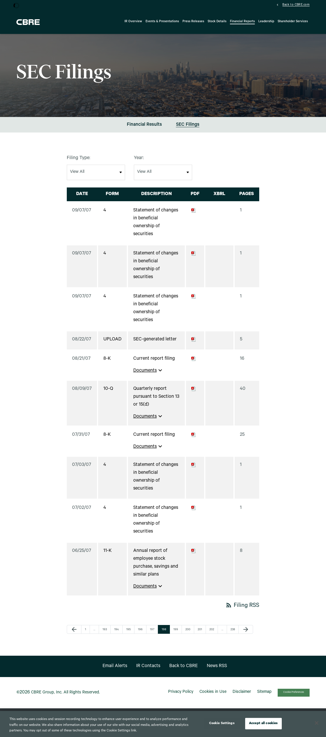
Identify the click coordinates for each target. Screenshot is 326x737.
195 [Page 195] (129, 634)
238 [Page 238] (233, 634)
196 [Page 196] (141, 634)
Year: (139, 162)
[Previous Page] (74, 633)
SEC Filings (187, 128)
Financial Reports (242, 21)
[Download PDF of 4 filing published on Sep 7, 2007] (193, 214)
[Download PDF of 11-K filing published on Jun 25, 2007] (193, 554)
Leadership (266, 21)
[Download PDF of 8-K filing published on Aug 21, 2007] (193, 362)
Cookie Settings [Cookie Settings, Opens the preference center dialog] (222, 723)
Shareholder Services (293, 21)
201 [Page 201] (200, 634)
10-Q (108, 392)
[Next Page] (245, 633)
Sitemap (264, 696)
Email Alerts (115, 669)
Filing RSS (242, 610)
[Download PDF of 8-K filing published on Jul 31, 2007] (193, 438)
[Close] (316, 723)
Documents (148, 374)
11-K (107, 554)
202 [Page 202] (212, 634)
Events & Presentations (162, 21)
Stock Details (217, 21)
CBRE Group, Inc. (46, 696)
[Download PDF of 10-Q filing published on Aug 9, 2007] (193, 392)
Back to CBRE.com (296, 5)
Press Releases (193, 21)
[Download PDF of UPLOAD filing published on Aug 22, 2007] (193, 343)
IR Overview (133, 21)
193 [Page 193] (105, 634)
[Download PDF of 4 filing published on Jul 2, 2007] (193, 511)
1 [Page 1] (87, 634)
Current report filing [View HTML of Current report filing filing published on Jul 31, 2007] (154, 438)
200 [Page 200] (188, 634)
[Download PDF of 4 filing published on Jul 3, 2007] (193, 468)
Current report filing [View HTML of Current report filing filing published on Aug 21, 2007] (154, 362)
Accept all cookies (263, 723)
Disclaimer (242, 696)
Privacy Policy (180, 696)
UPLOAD (112, 343)
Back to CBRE (183, 669)
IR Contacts (148, 669)
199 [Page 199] (176, 634)
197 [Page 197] (153, 634)
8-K (107, 362)
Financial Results (144, 128)
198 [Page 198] (164, 634)
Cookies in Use (212, 696)
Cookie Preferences (293, 696)
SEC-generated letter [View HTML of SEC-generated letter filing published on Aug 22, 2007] (155, 343)
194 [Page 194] (117, 634)
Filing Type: (78, 162)
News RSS (217, 669)
